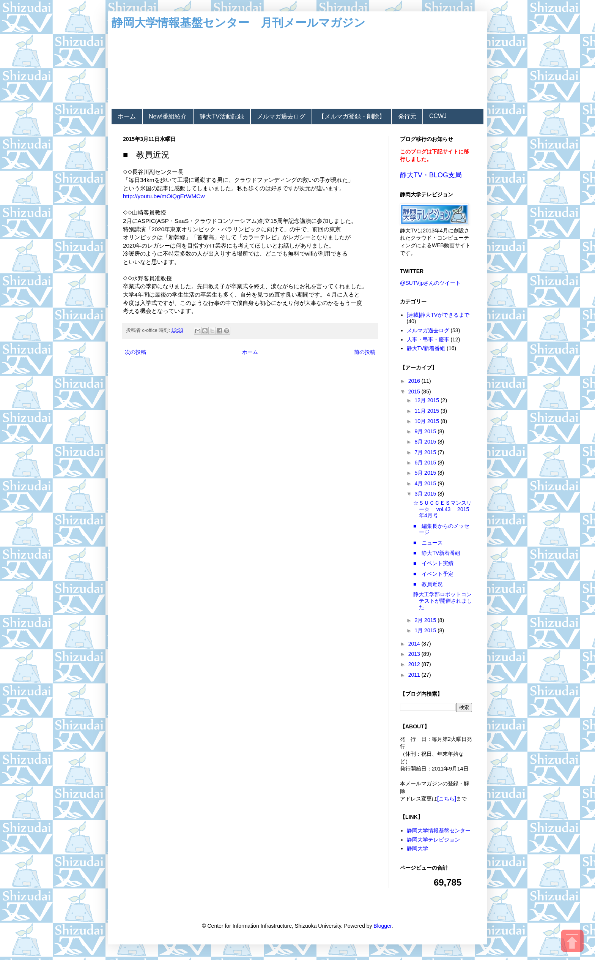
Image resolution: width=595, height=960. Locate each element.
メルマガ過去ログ (281, 116)
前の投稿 (364, 352)
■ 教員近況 (428, 584)
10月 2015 (427, 421)
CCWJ (438, 116)
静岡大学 (417, 848)
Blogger (382, 926)
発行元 (407, 116)
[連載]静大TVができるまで (438, 315)
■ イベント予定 (433, 574)
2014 (415, 644)
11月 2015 (427, 411)
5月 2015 (426, 473)
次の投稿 (135, 352)
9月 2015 (426, 431)
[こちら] (446, 799)
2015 (415, 391)
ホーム (127, 116)
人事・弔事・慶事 (428, 339)
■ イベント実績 (433, 563)
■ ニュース (428, 543)
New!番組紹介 (168, 116)
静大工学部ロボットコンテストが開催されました (442, 600)
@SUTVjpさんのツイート (430, 283)
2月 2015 (426, 620)
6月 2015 (426, 462)
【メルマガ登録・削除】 (351, 116)
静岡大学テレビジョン (433, 840)
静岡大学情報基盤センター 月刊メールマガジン (238, 22)
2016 (415, 381)
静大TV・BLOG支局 (431, 175)
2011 (415, 675)
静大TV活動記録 (222, 116)
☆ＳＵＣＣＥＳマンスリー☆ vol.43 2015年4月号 (442, 509)
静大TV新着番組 (426, 348)
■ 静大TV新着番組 (436, 553)
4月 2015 (426, 483)
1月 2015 (426, 630)
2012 (415, 664)
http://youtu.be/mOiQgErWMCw (164, 196)
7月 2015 (426, 452)
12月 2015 (427, 400)
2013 (415, 654)
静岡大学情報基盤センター (439, 830)
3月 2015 (426, 494)
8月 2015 (426, 442)
